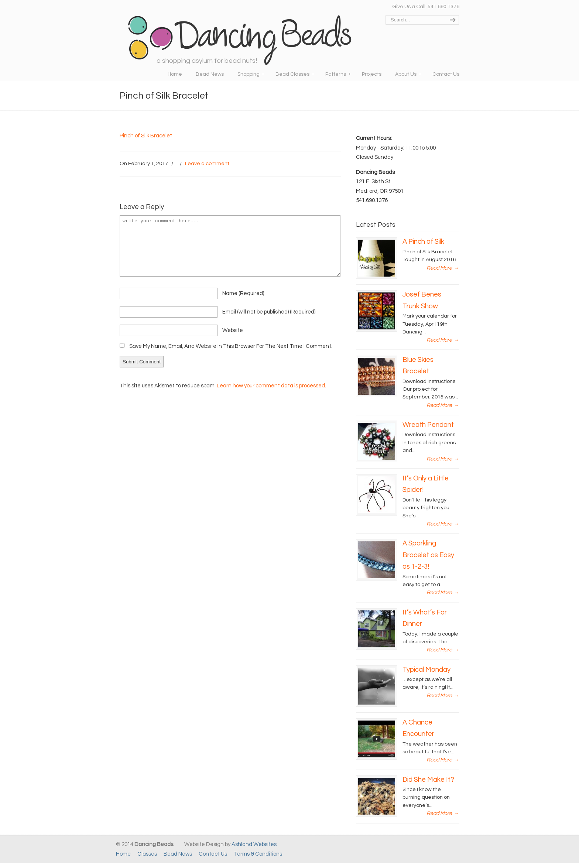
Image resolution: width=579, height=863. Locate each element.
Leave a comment (207, 163)
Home (123, 854)
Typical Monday (426, 669)
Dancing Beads (240, 37)
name (243, 293)
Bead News (178, 854)
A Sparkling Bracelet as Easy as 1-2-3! (428, 555)
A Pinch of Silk (423, 241)
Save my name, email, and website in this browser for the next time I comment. (230, 346)
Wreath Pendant (428, 424)
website (232, 330)
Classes (147, 854)
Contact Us (213, 854)
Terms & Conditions (258, 854)
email (268, 312)
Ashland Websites (254, 844)
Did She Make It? (428, 779)
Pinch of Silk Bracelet (146, 135)
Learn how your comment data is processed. (271, 385)
